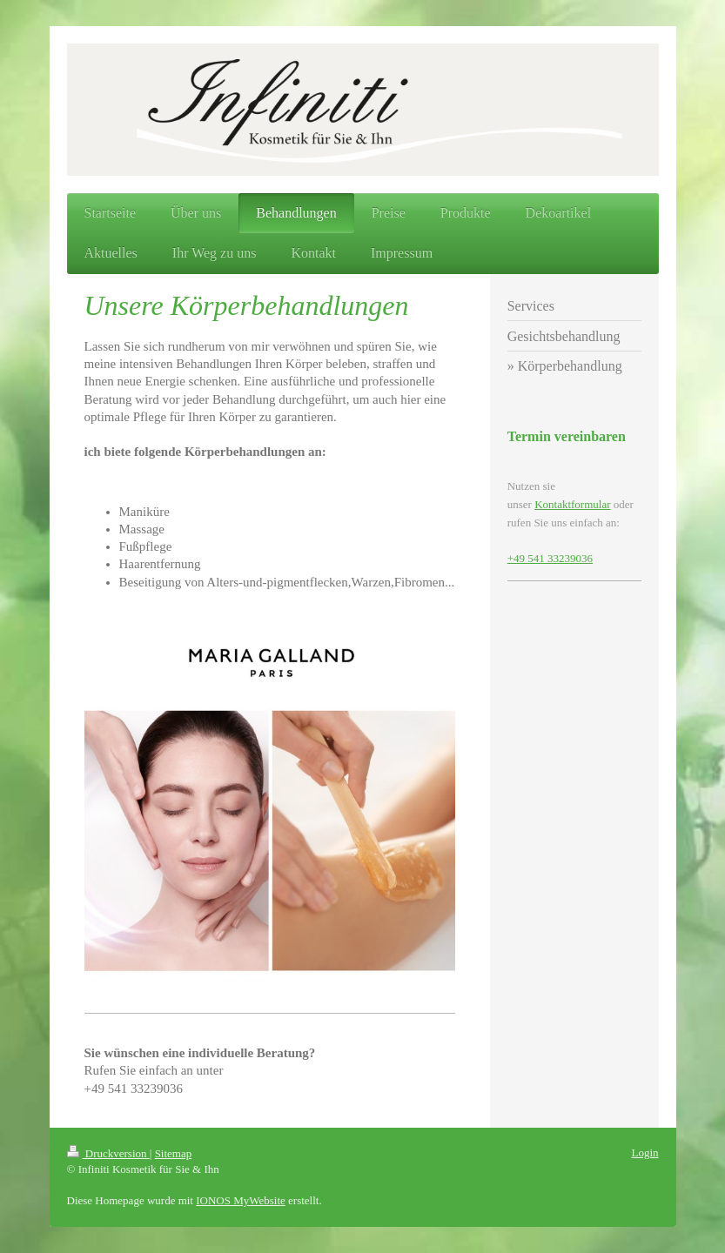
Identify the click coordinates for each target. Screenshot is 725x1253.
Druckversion (108, 1153)
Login (644, 1152)
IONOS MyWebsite (240, 1200)
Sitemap (173, 1153)
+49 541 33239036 (550, 558)
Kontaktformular (572, 504)
